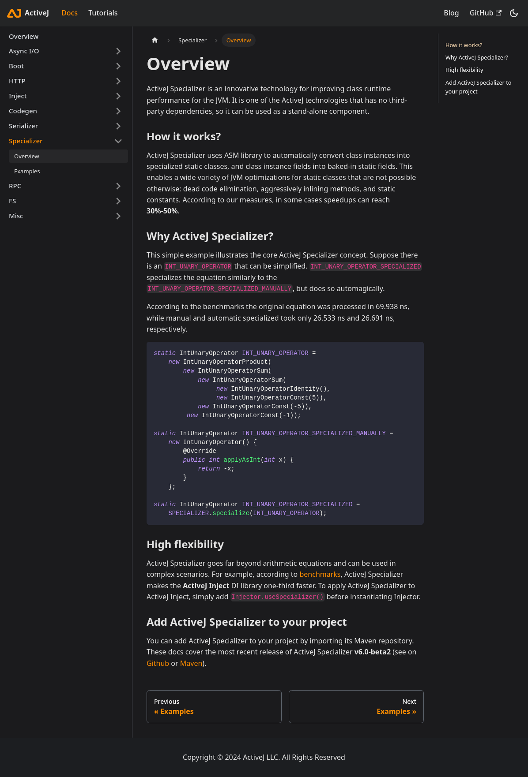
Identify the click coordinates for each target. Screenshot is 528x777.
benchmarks (319, 574)
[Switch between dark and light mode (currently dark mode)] (514, 13)
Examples (27, 171)
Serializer (23, 125)
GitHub (486, 13)
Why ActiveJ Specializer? (476, 57)
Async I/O (24, 50)
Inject (18, 95)
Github (158, 663)
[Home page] (155, 40)
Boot (16, 65)
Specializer (25, 140)
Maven (191, 663)
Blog (451, 13)
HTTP (17, 80)
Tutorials (102, 13)
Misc (16, 215)
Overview (23, 36)
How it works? (463, 45)
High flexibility (464, 70)
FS (12, 200)
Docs (69, 13)
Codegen (23, 110)
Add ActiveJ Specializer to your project (478, 86)
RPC (15, 185)
